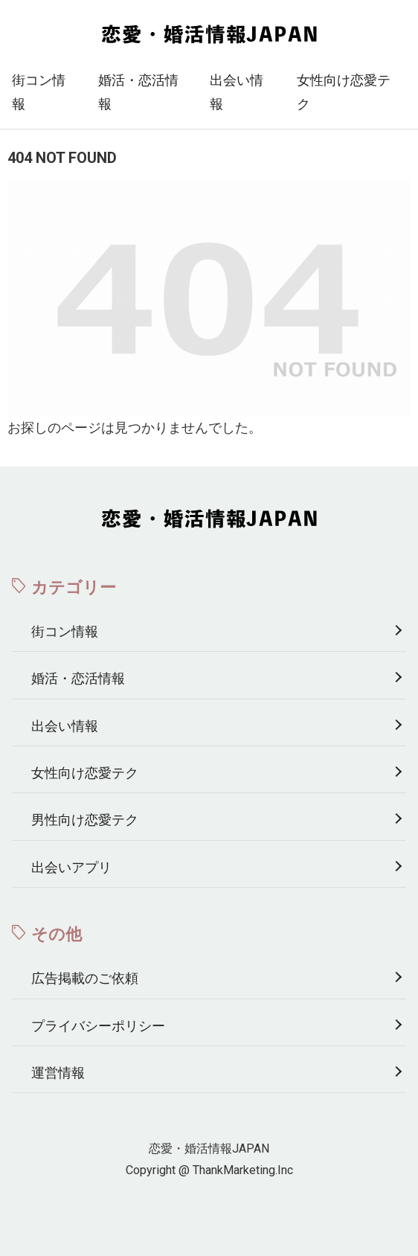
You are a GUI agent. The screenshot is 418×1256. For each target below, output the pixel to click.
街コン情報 (38, 92)
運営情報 (58, 1072)
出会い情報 (236, 92)
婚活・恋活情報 (138, 92)
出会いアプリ (71, 867)
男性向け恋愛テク (84, 819)
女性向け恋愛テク (343, 92)
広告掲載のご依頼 (84, 978)
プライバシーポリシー (98, 1026)
